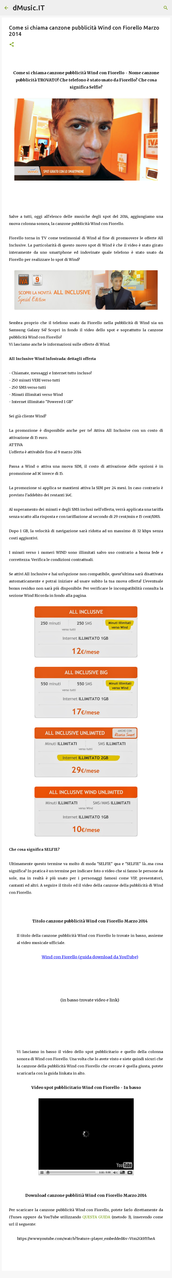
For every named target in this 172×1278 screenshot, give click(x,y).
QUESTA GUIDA (97, 1217)
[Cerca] (165, 7)
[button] (11, 45)
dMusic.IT (29, 8)
